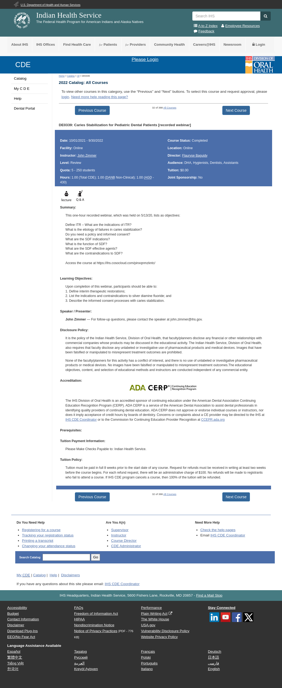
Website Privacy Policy (159, 637)
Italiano (147, 669)
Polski (146, 657)
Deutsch (214, 652)
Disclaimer (15, 625)
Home (62, 76)
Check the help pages (218, 530)
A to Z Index (208, 26)
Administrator (126, 546)
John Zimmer (86, 155)
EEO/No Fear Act (21, 637)
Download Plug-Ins (22, 631)
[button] (266, 16)
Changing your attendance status (48, 546)
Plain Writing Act (154, 614)
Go (95, 557)
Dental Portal (24, 108)
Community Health (169, 44)
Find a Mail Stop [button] (209, 595)
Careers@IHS (204, 44)
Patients (108, 44)
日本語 (213, 657)
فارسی (213, 663)
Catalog (20, 78)
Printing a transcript (37, 541)
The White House (155, 619)
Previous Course (92, 110)
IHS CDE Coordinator (81, 420)
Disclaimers (70, 575)
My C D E (21, 89)
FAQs (78, 608)
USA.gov (148, 625)
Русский (80, 657)
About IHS (19, 44)
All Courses (169, 107)
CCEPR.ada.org (213, 420)
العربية (79, 663)
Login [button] (258, 44)
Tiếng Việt (15, 663)
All (78, 76)
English (214, 669)
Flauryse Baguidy (195, 155)
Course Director (123, 541)
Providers (135, 44)
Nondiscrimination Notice (94, 625)
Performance (151, 608)
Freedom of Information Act (96, 614)
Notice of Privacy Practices (95, 631)
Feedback (206, 31)
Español (13, 652)
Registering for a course (41, 530)
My (23, 575)
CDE (23, 64)
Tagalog (80, 652)
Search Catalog (30, 557)
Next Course (236, 110)
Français (148, 652)
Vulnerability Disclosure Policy (165, 631)
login (65, 97)
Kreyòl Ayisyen (86, 669)
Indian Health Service (68, 15)
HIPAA (79, 619)
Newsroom (232, 44)
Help (17, 98)
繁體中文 (14, 657)
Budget (13, 614)
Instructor (118, 535)
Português (149, 663)
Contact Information (23, 619)
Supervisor (119, 530)
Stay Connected (221, 608)
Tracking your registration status (48, 535)
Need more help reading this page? (99, 97)
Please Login (145, 59)
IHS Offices (45, 44)
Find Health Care (77, 44)
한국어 (12, 669)
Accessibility (17, 608)
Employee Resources (242, 26)
